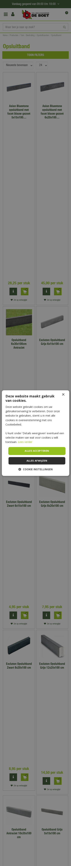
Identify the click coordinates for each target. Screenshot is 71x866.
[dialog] (35, 433)
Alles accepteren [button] (37, 451)
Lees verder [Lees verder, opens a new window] (25, 442)
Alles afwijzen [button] (37, 460)
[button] (35, 469)
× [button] (63, 394)
